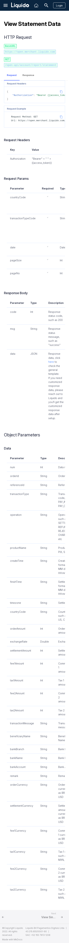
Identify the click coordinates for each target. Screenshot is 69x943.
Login (59, 5)
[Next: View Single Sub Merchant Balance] (53, 916)
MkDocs (18, 938)
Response (28, 74)
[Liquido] (36, 5)
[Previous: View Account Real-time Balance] (16, 916)
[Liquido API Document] (20, 5)
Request (12, 74)
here (51, 361)
